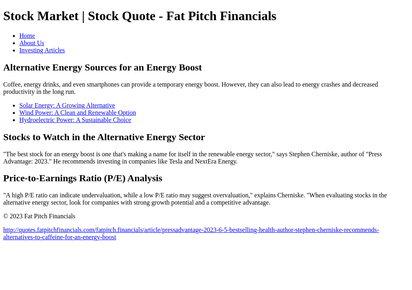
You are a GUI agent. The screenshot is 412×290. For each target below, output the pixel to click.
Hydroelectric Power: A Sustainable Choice (75, 119)
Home (27, 35)
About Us (31, 42)
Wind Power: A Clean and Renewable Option (77, 112)
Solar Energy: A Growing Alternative (67, 105)
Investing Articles (42, 50)
